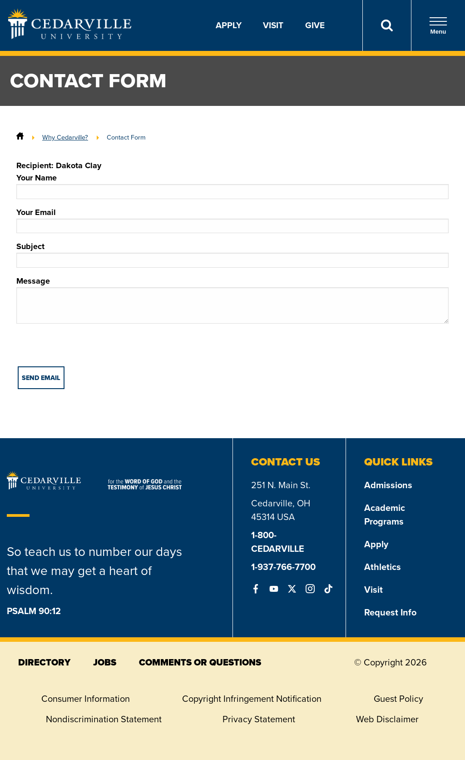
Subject (232, 254)
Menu (438, 25)
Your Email (232, 220)
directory (44, 662)
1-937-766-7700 (283, 567)
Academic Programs (384, 514)
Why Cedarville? (65, 137)
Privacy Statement (259, 719)
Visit (273, 25)
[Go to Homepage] (69, 36)
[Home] (20, 137)
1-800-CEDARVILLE (277, 541)
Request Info (390, 612)
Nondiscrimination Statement (104, 719)
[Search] (386, 25)
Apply (229, 25)
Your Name (232, 185)
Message (232, 299)
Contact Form (126, 137)
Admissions (388, 485)
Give (315, 25)
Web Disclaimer (387, 719)
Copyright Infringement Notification (252, 698)
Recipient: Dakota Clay (58, 165)
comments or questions (200, 662)
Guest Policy (398, 698)
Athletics (382, 567)
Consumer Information (85, 698)
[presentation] (85, 348)
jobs (104, 662)
